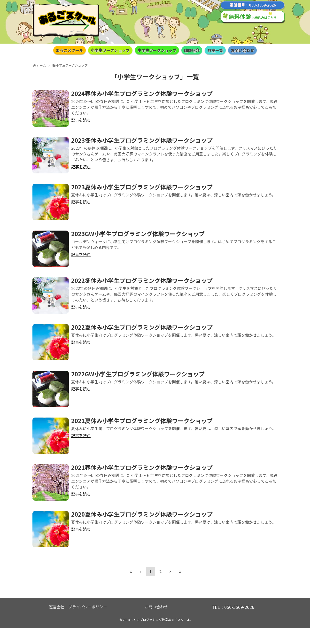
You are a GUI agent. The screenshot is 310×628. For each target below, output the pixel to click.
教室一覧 (215, 50)
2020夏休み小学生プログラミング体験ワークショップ (142, 514)
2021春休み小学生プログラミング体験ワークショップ (142, 467)
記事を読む (81, 120)
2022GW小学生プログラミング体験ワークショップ (138, 374)
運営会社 (56, 607)
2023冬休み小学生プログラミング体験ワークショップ (142, 140)
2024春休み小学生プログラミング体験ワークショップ (142, 93)
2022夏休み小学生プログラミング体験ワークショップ (142, 327)
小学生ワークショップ (110, 50)
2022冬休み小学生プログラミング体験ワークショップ (142, 280)
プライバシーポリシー (87, 607)
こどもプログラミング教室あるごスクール (160, 619)
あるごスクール (69, 50)
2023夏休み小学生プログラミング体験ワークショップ (142, 187)
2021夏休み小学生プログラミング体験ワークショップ (142, 420)
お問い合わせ (242, 50)
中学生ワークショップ (157, 50)
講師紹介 (192, 50)
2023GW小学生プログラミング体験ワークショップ (138, 233)
